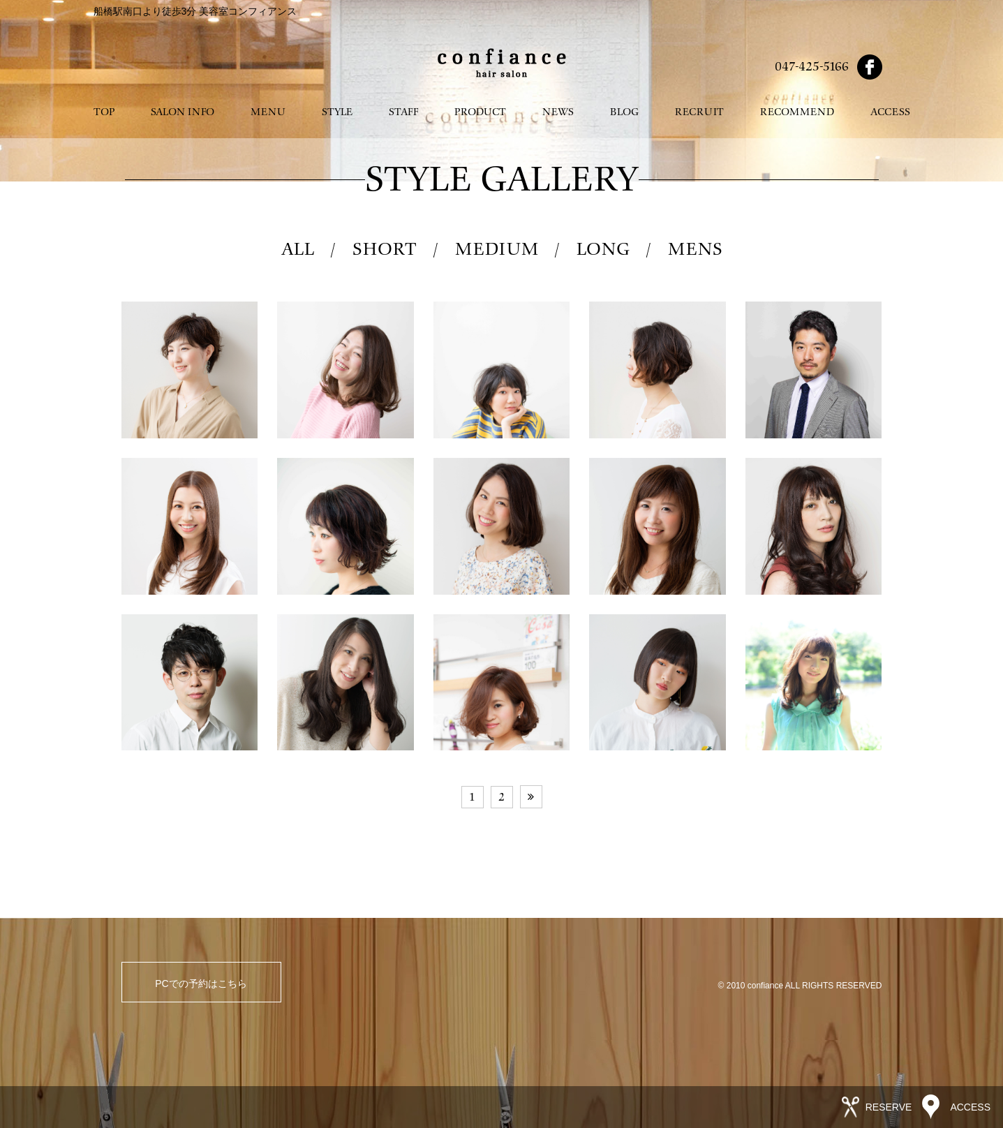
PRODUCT (480, 112)
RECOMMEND (797, 112)
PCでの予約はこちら (200, 983)
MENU (268, 112)
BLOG (624, 112)
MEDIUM (496, 249)
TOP (104, 112)
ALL (297, 249)
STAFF (403, 112)
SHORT (384, 249)
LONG (603, 249)
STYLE (337, 112)
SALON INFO (182, 112)
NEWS (558, 112)
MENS (695, 249)
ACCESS (890, 112)
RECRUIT (699, 112)
